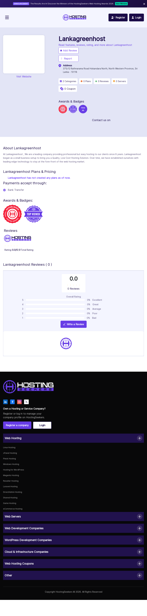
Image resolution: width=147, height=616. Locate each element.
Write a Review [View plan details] (73, 324)
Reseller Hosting (10, 481)
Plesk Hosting (9, 458)
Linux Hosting (9, 447)
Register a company (17, 425)
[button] (73, 438)
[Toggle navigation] (7, 17)
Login (42, 425)
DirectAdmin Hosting (12, 492)
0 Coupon (70, 88)
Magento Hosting (11, 475)
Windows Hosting (11, 464)
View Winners (121, 4)
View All (83, 109)
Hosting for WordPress (13, 470)
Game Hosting (9, 503)
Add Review (68, 50)
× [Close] (144, 3)
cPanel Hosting (10, 453)
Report (66, 58)
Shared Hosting (10, 497)
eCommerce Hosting (12, 509)
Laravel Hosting (10, 486)
